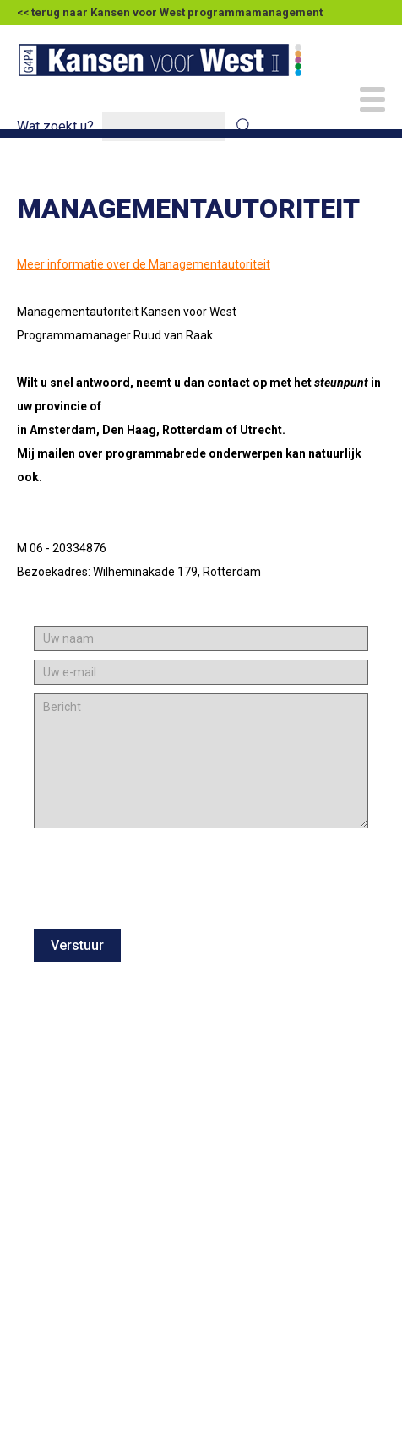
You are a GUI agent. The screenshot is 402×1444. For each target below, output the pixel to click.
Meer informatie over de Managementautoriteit (143, 264)
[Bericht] (201, 760)
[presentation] (162, 901)
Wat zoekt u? (55, 126)
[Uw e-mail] (201, 672)
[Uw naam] (201, 638)
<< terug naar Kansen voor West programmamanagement (170, 12)
